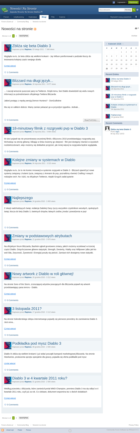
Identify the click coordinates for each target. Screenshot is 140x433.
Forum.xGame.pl (7, 425)
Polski (20, 430)
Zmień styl (10, 430)
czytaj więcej (9, 363)
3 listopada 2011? (27, 308)
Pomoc (28, 430)
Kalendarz (33, 17)
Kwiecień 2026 (114, 44)
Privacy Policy (134, 425)
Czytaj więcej (10, 66)
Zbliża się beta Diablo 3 (31, 46)
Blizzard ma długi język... (32, 80)
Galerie (62, 17)
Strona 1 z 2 (6, 36)
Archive (134, 36)
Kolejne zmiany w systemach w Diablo (43, 160)
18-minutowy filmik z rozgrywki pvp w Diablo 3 (50, 128)
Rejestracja (133, 2)
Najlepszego (22, 198)
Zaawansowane (137, 10)
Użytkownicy (19, 17)
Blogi (44, 17)
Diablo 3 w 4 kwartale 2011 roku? (39, 378)
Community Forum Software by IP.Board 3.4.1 (123, 430)
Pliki (53, 17)
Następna (23, 36)
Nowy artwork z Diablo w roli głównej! (43, 274)
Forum (6, 17)
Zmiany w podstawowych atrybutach (42, 236)
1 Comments (12, 72)
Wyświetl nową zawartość (120, 17)
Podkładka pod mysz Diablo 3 (36, 343)
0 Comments (12, 120)
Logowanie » (121, 2)
